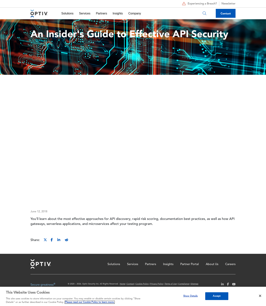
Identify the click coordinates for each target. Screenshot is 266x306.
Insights (118, 13)
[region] (133, 296)
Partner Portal (189, 264)
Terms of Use (171, 284)
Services (84, 13)
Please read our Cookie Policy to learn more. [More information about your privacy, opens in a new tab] (89, 302)
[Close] (260, 296)
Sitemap (194, 284)
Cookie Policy (142, 284)
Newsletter (228, 3)
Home (40, 264)
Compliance (183, 284)
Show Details (190, 296)
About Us (212, 264)
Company (134, 13)
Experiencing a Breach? (199, 4)
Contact (226, 13)
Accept (217, 296)
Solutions (67, 13)
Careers (230, 264)
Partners (101, 13)
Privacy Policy (156, 284)
